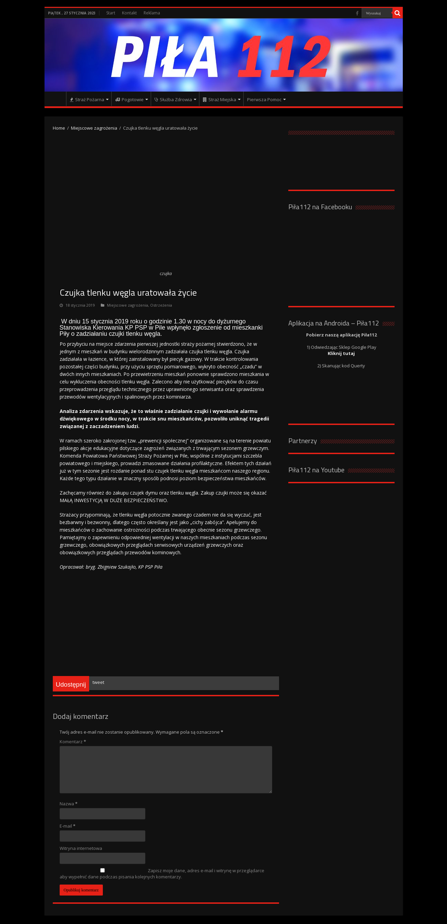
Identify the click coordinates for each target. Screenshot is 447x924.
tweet (98, 682)
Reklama (152, 13)
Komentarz (73, 741)
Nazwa (68, 804)
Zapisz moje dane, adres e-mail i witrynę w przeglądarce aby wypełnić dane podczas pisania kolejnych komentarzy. (162, 873)
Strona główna (57, 99)
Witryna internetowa (81, 848)
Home (59, 128)
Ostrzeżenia (161, 305)
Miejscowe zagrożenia (94, 128)
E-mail (67, 826)
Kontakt (129, 13)
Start (110, 13)
